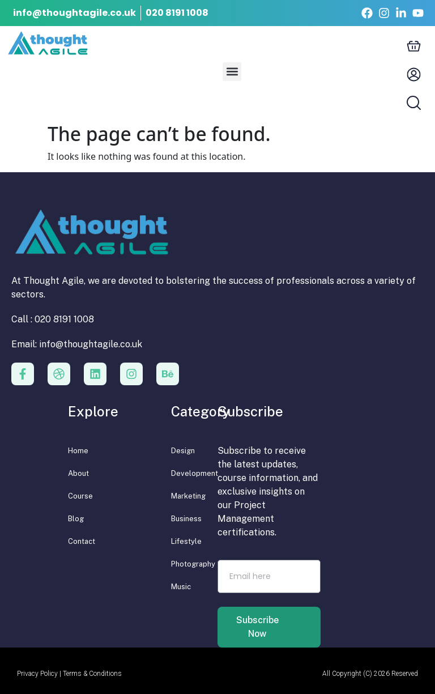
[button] (232, 71)
